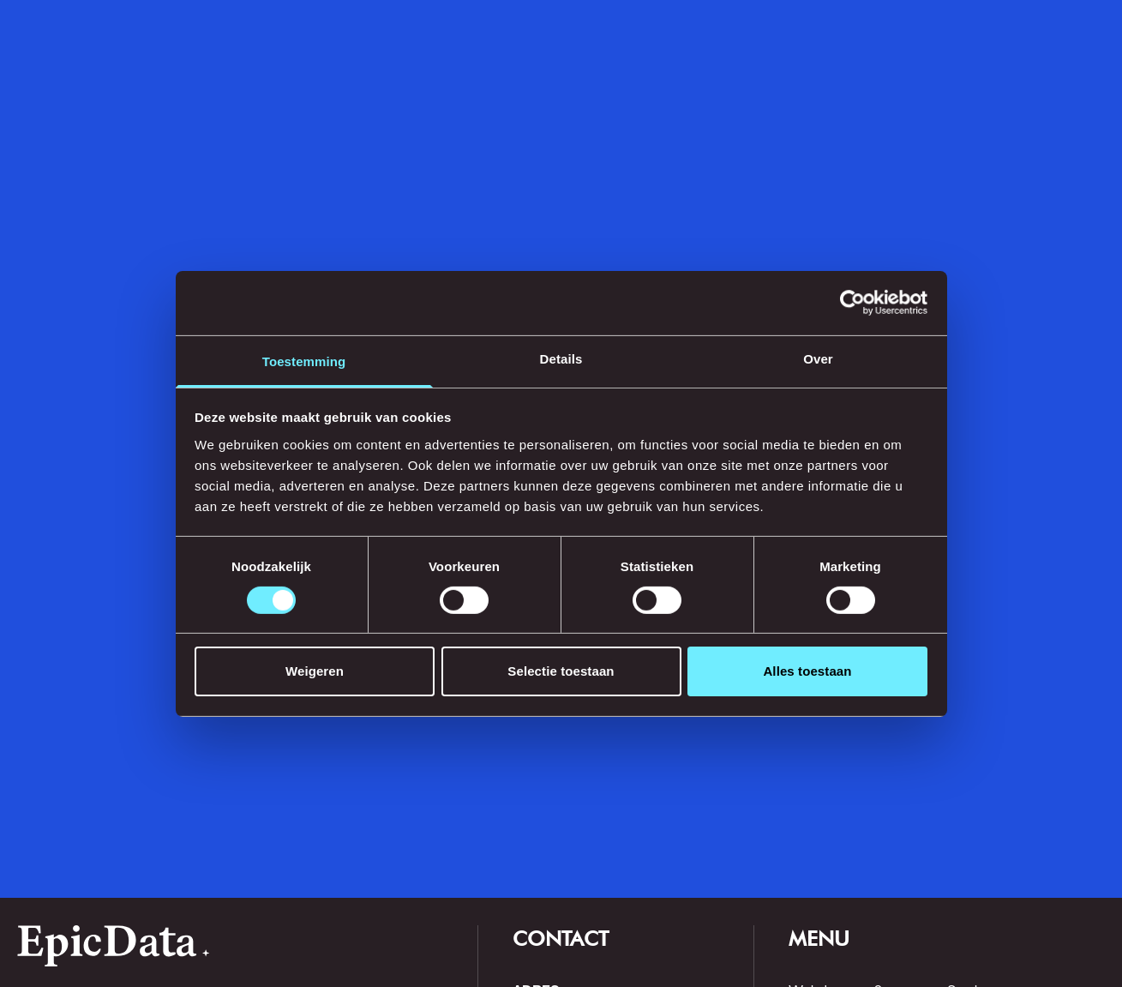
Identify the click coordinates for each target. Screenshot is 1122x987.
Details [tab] (561, 358)
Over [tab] (818, 358)
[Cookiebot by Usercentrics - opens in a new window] (852, 303)
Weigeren (314, 671)
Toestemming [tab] (304, 360)
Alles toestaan (807, 671)
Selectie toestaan (560, 671)
